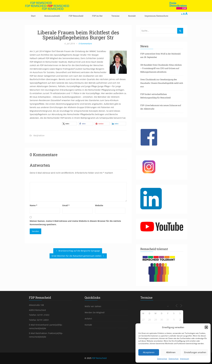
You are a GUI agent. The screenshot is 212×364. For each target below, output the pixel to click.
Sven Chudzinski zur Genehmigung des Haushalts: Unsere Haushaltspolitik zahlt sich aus (161, 83)
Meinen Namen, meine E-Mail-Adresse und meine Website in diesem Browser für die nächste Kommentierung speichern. (75, 223)
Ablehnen (170, 352)
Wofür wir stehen (93, 306)
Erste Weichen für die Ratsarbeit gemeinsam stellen (78, 255)
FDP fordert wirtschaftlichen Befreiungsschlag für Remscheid (155, 96)
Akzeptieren (148, 352)
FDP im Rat (97, 15)
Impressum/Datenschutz (156, 15)
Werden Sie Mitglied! (95, 312)
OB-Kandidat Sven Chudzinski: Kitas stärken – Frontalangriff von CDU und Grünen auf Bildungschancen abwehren (161, 68)
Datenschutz (162, 358)
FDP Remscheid (76, 15)
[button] (206, 327)
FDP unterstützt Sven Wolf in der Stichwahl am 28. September (160, 55)
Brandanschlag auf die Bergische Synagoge (77, 250)
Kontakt (132, 15)
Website (99, 205)
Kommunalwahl (52, 15)
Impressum (184, 358)
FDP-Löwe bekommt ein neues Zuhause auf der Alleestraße (160, 107)
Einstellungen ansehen (195, 352)
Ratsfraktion (38, 135)
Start (33, 15)
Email (66, 205)
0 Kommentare (85, 43)
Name (33, 205)
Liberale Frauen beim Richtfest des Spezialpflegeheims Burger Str (78, 35)
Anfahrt (88, 318)
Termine (115, 15)
